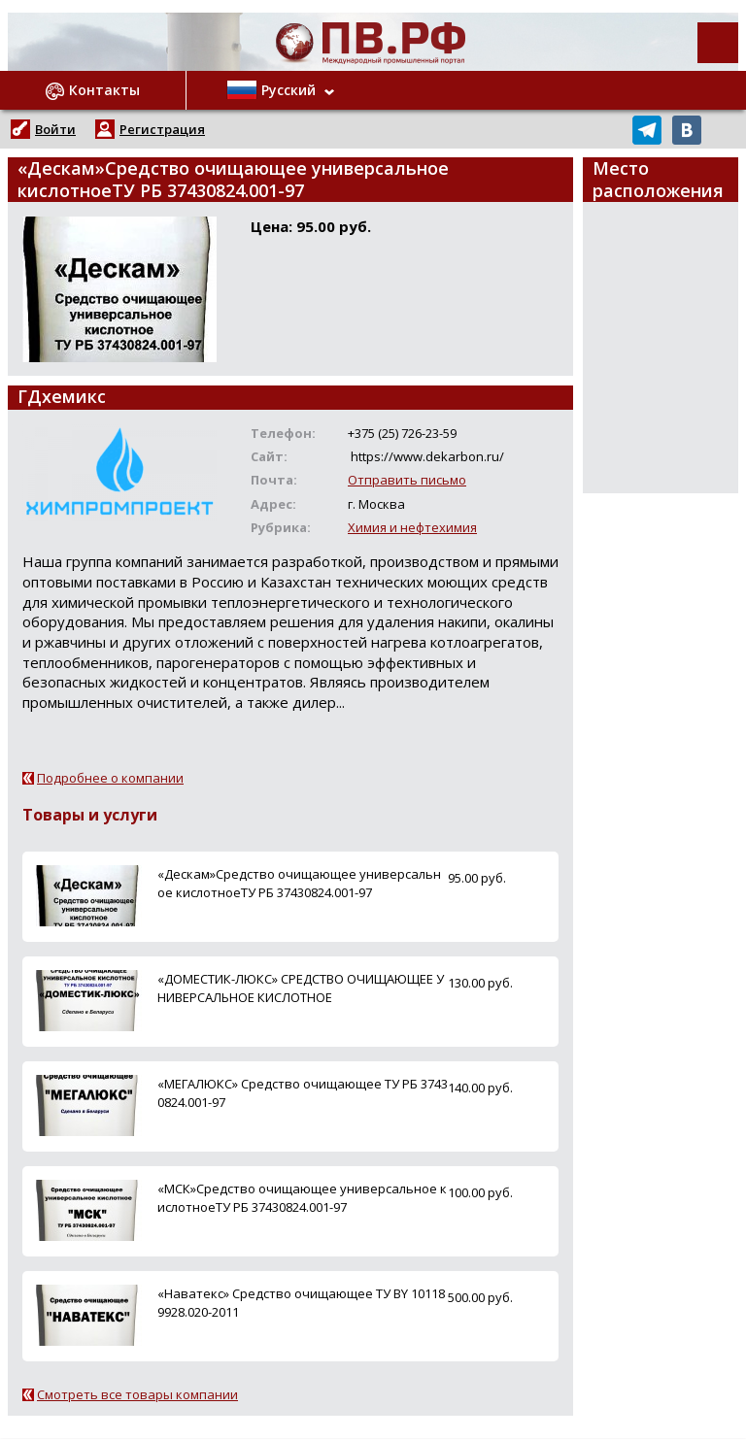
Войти (55, 129)
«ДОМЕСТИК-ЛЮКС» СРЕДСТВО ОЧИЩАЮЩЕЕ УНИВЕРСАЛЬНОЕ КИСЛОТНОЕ (300, 988)
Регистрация (162, 129)
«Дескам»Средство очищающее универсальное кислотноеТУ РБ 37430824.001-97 (299, 883)
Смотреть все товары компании (137, 1394)
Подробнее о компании (110, 778)
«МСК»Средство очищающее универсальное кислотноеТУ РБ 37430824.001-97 (302, 1198)
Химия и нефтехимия (412, 527)
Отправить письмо (407, 479)
